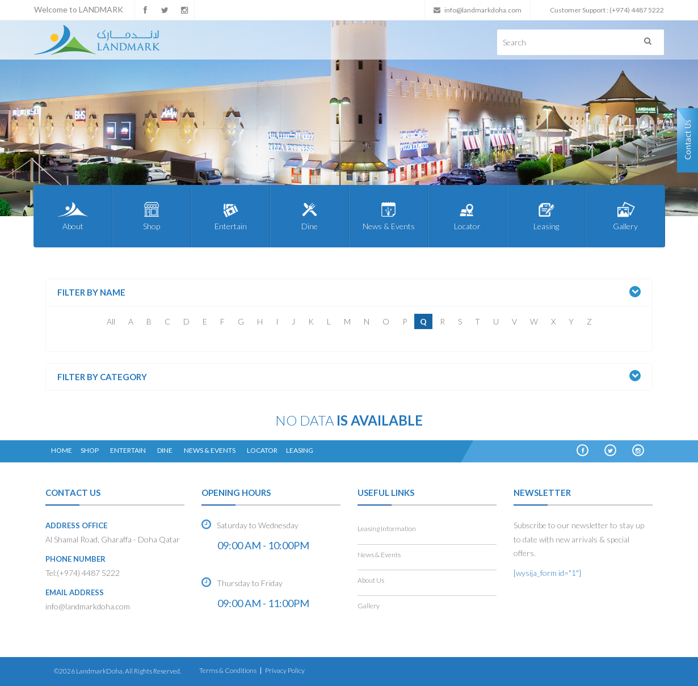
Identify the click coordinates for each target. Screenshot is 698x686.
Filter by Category (102, 377)
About (73, 215)
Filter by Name (91, 292)
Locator (467, 215)
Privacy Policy (285, 670)
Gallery (625, 215)
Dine (309, 215)
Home (61, 450)
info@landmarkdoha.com (483, 10)
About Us (371, 580)
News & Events (388, 215)
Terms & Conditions (228, 670)
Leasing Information (387, 528)
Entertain (231, 215)
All (111, 321)
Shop (152, 215)
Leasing (546, 215)
